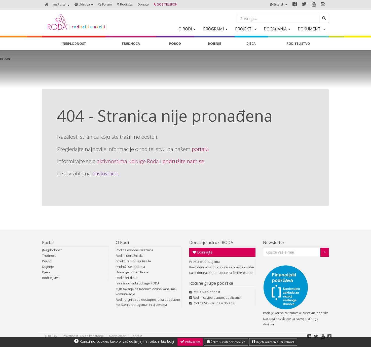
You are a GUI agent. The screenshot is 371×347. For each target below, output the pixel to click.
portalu (200, 149)
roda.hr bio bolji (161, 341)
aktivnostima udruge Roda (128, 161)
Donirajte (202, 252)
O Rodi (122, 242)
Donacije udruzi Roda (132, 272)
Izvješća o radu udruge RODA (137, 283)
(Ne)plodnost (52, 250)
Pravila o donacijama (204, 262)
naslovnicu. (105, 173)
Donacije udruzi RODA (211, 242)
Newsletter (273, 242)
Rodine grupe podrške (211, 283)
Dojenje (48, 267)
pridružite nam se (183, 161)
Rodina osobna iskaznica (134, 250)
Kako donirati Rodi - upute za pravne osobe (221, 267)
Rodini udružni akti (129, 256)
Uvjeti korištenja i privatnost (273, 342)
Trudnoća (49, 256)
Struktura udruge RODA (133, 261)
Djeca (46, 272)
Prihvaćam (190, 341)
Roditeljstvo (51, 278)
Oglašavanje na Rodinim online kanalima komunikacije (146, 291)
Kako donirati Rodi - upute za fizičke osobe (221, 273)
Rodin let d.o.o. (127, 278)
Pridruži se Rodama (130, 267)
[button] (61, 5)
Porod (46, 261)
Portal (48, 242)
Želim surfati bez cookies (226, 342)
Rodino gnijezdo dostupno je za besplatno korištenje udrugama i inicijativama (148, 302)
